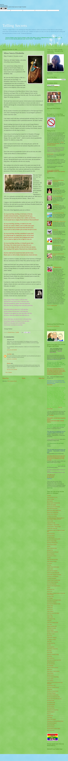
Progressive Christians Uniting (53, 654)
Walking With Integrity (51, 719)
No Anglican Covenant (51, 639)
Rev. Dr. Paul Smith (51, 663)
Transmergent (49, 717)
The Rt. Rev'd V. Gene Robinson (53, 326)
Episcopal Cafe (50, 550)
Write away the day (50, 730)
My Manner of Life (50, 633)
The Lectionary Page (51, 702)
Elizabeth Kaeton (57, 267)
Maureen (9, 363)
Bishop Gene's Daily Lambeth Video (54, 510)
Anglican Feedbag (50, 499)
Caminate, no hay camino (52, 516)
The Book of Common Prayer (52, 691)
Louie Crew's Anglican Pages (52, 622)
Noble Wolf (49, 641)
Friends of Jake (50, 568)
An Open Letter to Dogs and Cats (59, 221)
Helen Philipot (50, 384)
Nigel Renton (49, 635)
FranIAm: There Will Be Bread (53, 567)
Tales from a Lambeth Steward (53, 687)
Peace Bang (49, 650)
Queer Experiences (50, 658)
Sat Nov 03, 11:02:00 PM (12, 359)
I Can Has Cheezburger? (51, 578)
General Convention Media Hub (53, 572)
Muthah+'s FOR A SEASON (52, 631)
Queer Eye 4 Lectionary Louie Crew (54, 660)
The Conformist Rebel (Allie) (52, 694)
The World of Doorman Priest (52, 709)
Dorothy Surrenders (51, 537)
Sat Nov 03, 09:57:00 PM (12, 349)
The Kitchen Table (50, 700)
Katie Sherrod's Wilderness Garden (53, 603)
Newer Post (5, 378)
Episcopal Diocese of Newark (52, 552)
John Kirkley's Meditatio (51, 601)
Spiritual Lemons (50, 675)
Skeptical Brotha (50, 673)
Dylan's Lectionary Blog (51, 540)
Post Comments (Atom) (12, 381)
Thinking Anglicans (51, 711)
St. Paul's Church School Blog (53, 676)
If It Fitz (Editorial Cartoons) (52, 582)
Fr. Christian (49, 563)
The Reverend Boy (50, 706)
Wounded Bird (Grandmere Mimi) (53, 728)
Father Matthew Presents (51, 561)
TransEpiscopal (50, 715)
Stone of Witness (50, 680)
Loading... (49, 110)
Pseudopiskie (49, 656)
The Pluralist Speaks (51, 704)
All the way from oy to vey (52, 497)
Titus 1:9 (48, 713)
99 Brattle (49, 495)
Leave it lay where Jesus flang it (53, 613)
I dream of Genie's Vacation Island (53, 580)
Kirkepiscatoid (50, 607)
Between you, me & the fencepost (53, 506)
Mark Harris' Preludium (51, 628)
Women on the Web (50, 724)
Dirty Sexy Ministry (51, 535)
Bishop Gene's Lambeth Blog (52, 512)
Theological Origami (57, 238)
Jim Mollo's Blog (50, 596)
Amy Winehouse (56, 204)
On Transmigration (50, 646)
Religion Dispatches (51, 661)
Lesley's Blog (49, 615)
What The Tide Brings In (52, 723)
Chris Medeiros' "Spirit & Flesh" (53, 524)
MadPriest (49, 422)
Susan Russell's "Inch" (51, 685)
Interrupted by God (50, 589)
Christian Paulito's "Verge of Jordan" (54, 526)
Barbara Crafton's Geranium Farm (53, 502)
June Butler (9, 354)
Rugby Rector (49, 669)
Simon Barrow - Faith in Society (53, 671)
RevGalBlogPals (50, 665)
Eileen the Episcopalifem (52, 544)
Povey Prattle (49, 652)
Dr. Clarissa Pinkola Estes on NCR (53, 538)
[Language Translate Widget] (53, 85)
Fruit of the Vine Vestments (52, 570)
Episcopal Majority (50, 554)
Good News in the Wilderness (52, 576)
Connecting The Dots (57, 245)
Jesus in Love (49, 591)
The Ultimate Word (50, 708)
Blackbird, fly (55, 229)
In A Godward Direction (51, 583)
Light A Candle (50, 616)
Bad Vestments (50, 501)
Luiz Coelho (49, 624)
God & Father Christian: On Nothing (54, 574)
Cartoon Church (50, 521)
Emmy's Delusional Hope (52, 548)
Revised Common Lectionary (52, 667)
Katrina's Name (50, 605)
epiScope (49, 557)
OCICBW (49, 645)
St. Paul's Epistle (50, 678)
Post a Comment (9, 372)
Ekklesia (48, 546)
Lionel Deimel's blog (51, 618)
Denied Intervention (51, 533)
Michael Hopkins (50, 630)
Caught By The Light (51, 522)
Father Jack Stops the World (52, 559)
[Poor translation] (5, 8)
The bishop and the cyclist (58, 196)
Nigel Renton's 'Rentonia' (52, 637)
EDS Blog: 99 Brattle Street (52, 542)
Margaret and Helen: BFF (52, 626)
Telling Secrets (14, 25)
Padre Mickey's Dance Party (52, 648)
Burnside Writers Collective (52, 514)
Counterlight (51, 415)
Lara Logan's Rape (56, 188)
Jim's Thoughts (50, 598)
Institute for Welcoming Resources (53, 585)
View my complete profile (52, 305)
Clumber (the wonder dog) (52, 528)
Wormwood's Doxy (50, 726)
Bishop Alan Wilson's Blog (52, 508)
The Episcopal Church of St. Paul (53, 696)
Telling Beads (49, 689)
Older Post (41, 378)
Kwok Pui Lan (50, 609)
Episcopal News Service (51, 555)
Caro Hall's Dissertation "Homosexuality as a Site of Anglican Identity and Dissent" (55, 518)
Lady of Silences (50, 611)
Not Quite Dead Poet (51, 643)
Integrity (48, 587)
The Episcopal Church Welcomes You (54, 698)
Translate (55, 86)
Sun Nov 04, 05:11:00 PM (12, 369)
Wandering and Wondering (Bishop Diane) (55, 721)
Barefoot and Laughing (51, 504)
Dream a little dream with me (58, 212)
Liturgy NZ (49, 620)
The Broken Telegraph (51, 693)
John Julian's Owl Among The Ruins (54, 600)
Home (23, 378)
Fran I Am (49, 565)
